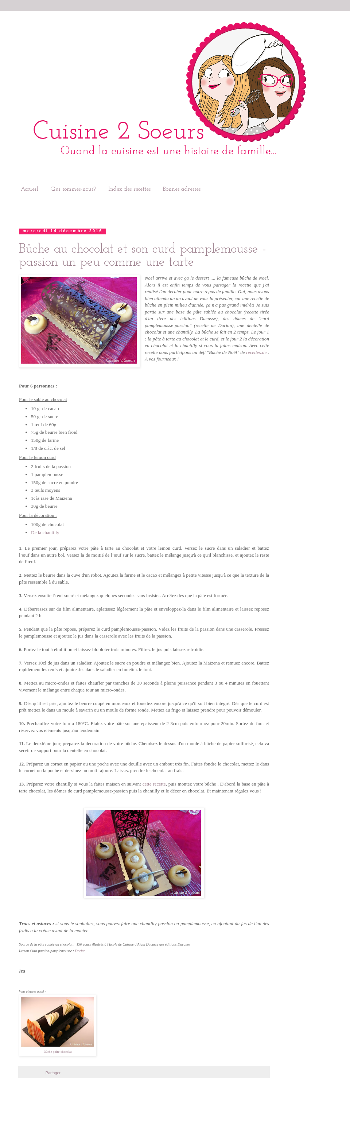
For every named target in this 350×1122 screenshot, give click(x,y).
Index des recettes (129, 189)
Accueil (29, 189)
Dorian (80, 951)
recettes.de (256, 352)
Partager (53, 1073)
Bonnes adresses (182, 189)
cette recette (154, 784)
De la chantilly (45, 532)
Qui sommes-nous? (73, 189)
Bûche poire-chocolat (57, 1051)
